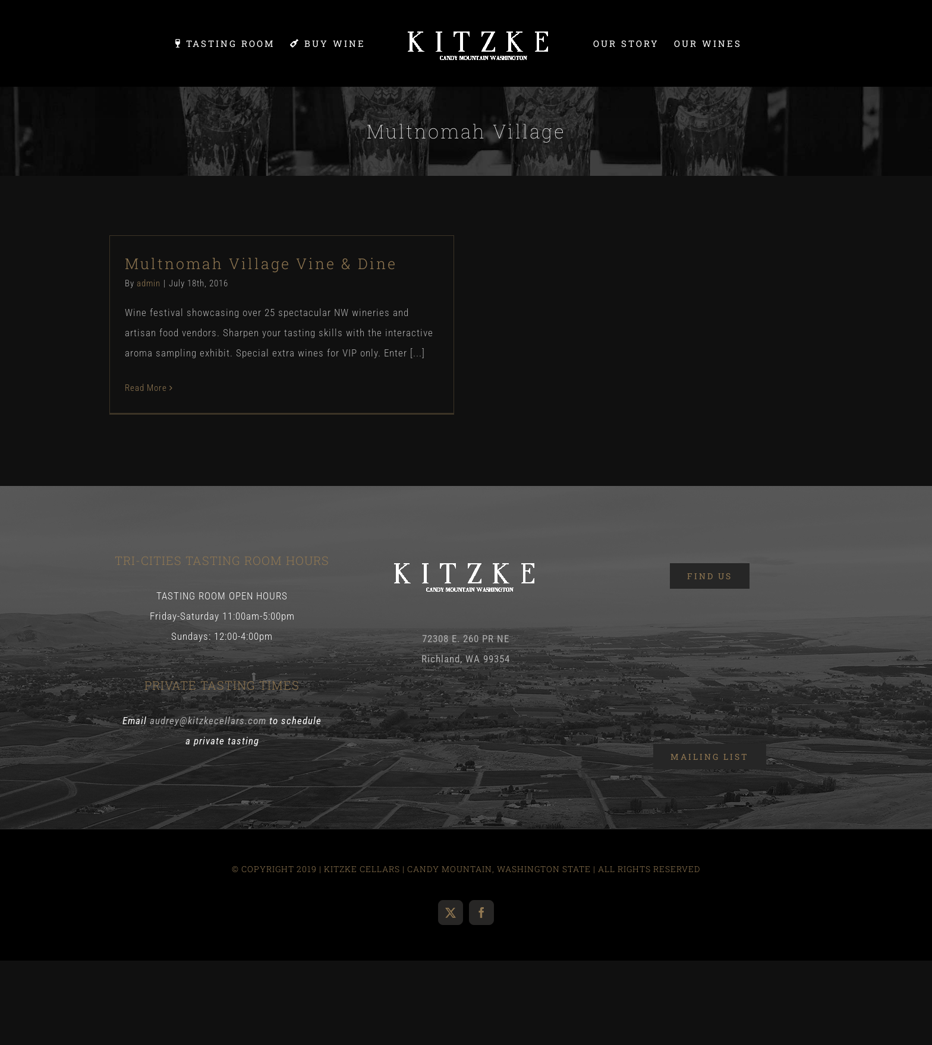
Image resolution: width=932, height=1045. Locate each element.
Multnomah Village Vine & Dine (261, 263)
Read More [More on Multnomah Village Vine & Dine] (146, 388)
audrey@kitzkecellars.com (208, 721)
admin (148, 283)
